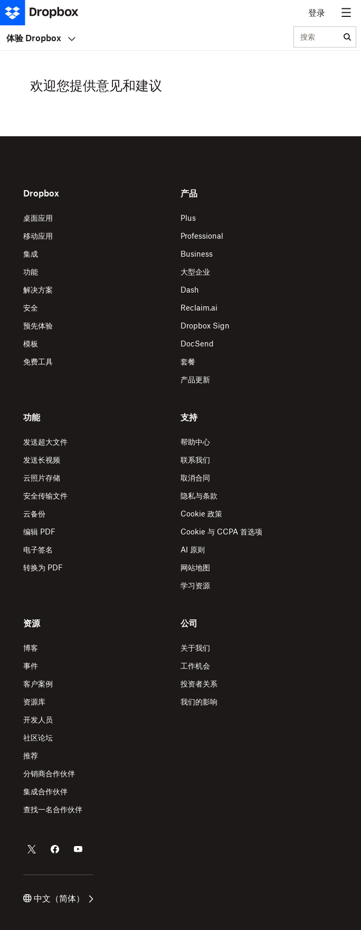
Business (196, 253)
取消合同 (195, 477)
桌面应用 (38, 217)
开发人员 (38, 719)
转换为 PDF (43, 567)
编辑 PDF (39, 531)
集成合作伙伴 (45, 791)
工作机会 (195, 665)
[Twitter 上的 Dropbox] (31, 849)
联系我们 (195, 459)
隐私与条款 (198, 495)
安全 (30, 307)
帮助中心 (195, 441)
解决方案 (38, 289)
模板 (30, 343)
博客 (30, 647)
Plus (188, 217)
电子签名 (38, 549)
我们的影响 (198, 701)
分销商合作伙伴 (49, 773)
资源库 (34, 701)
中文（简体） (58, 898)
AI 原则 (192, 549)
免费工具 (38, 361)
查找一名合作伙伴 (52, 809)
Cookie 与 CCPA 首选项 (221, 531)
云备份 (34, 513)
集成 (30, 253)
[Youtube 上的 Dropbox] (78, 849)
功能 (30, 271)
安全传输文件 (45, 495)
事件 (30, 665)
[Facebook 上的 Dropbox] (54, 849)
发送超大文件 (45, 441)
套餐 (187, 361)
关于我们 (195, 647)
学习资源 (195, 585)
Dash (189, 289)
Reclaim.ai (198, 307)
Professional (201, 235)
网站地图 (195, 567)
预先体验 (38, 325)
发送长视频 (41, 459)
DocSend (197, 343)
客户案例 (38, 683)
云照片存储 (41, 477)
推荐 (30, 755)
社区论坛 (38, 737)
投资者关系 (198, 683)
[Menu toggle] (346, 12)
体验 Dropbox (40, 38)
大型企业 (195, 271)
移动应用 (38, 235)
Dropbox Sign (205, 325)
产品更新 (195, 379)
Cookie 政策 (201, 513)
